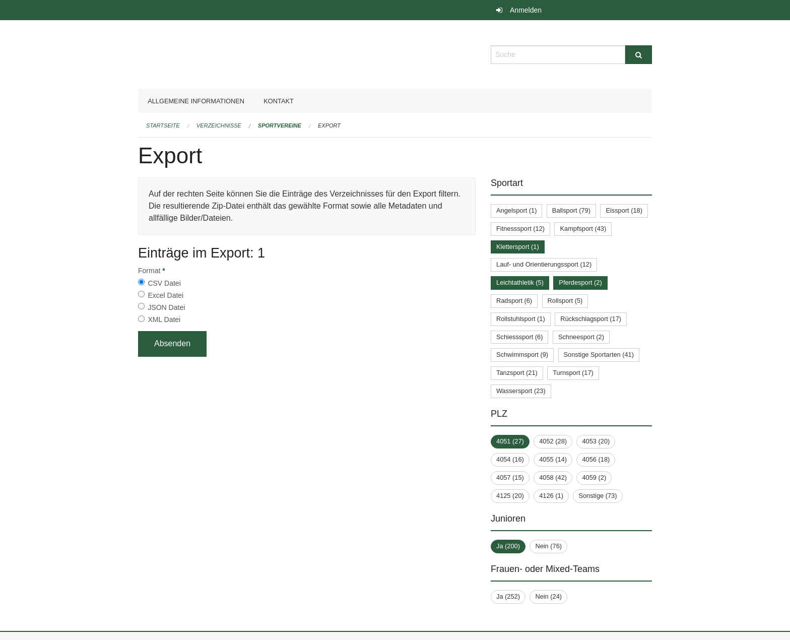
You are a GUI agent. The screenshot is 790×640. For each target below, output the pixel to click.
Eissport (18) (624, 210)
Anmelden (526, 10)
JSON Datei (166, 307)
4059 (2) (594, 477)
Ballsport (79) (571, 210)
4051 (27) (510, 441)
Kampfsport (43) (583, 228)
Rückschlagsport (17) (590, 319)
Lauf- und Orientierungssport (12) (543, 264)
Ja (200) (508, 546)
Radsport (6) (514, 300)
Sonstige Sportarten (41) (599, 354)
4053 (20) (596, 441)
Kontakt (279, 101)
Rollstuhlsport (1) (520, 319)
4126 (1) (551, 495)
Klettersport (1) (517, 246)
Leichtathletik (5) (520, 282)
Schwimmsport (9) (522, 354)
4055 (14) (553, 459)
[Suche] (638, 54)
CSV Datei (164, 283)
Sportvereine (279, 125)
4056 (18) (596, 459)
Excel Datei (165, 295)
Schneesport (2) (581, 337)
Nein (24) (548, 596)
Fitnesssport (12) (520, 228)
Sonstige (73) (597, 495)
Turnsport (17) (573, 372)
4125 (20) (510, 495)
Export (329, 125)
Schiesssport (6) (519, 337)
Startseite (163, 125)
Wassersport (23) (521, 391)
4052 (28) (553, 441)
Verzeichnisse (218, 125)
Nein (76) (548, 546)
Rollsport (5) (565, 300)
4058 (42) (553, 477)
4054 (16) (510, 459)
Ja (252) (508, 596)
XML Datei (164, 319)
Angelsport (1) (516, 210)
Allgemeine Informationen (196, 101)
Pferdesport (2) (580, 282)
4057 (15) (510, 477)
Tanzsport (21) (517, 372)
